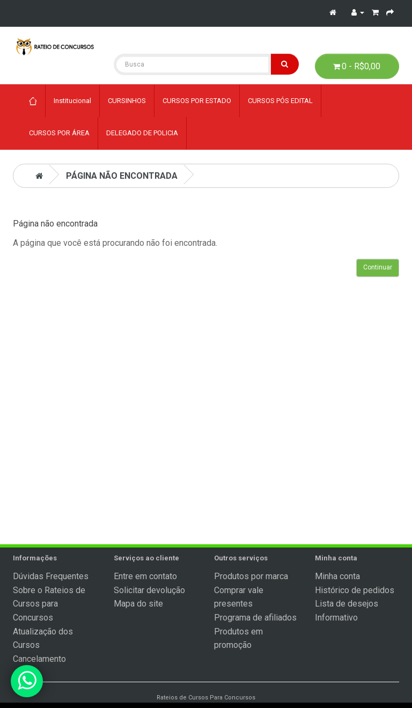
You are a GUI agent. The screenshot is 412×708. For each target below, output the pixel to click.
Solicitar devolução (149, 590)
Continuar (377, 267)
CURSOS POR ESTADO (197, 101)
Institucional (72, 101)
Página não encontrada (122, 176)
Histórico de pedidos (354, 590)
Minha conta (337, 576)
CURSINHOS (127, 101)
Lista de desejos (346, 603)
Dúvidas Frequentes (51, 576)
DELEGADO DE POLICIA (142, 133)
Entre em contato (145, 576)
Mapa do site (138, 603)
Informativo (336, 617)
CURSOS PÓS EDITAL (280, 101)
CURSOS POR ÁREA (59, 133)
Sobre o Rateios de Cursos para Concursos (49, 604)
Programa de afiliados (255, 617)
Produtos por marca (251, 576)
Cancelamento (39, 659)
